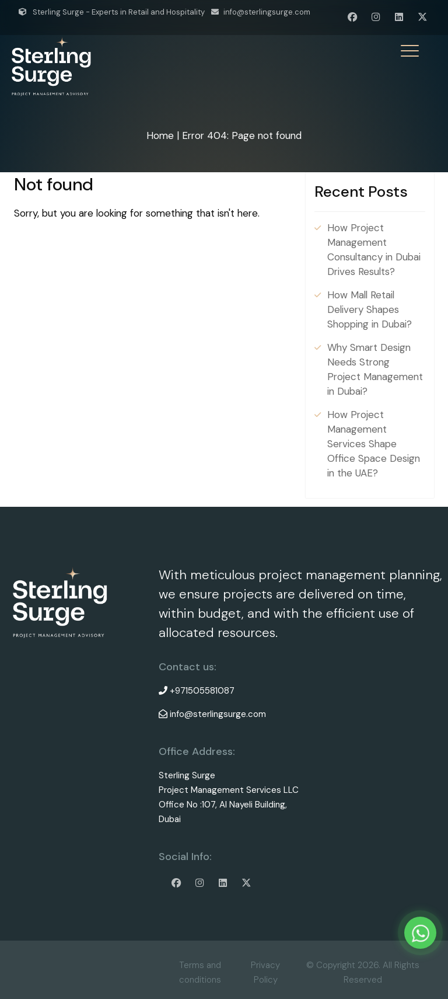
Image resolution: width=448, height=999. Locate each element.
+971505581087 (202, 691)
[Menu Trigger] (410, 51)
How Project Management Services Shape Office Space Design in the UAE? (373, 443)
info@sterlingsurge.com (266, 12)
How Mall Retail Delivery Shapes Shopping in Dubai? (369, 309)
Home (160, 135)
